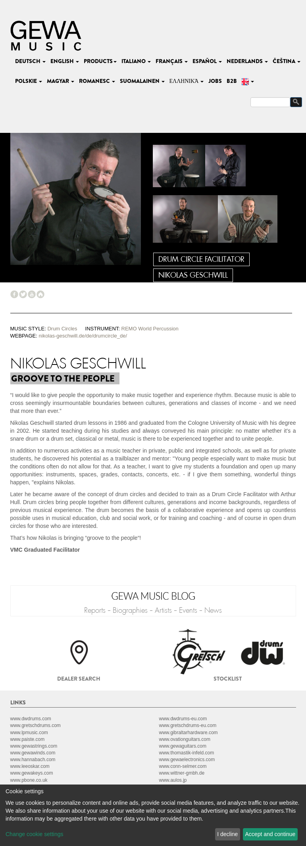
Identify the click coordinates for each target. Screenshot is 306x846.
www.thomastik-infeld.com (186, 753)
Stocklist (228, 679)
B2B (232, 81)
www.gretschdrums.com (35, 725)
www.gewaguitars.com (182, 746)
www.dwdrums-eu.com (183, 718)
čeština (286, 61)
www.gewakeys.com (31, 773)
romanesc (97, 81)
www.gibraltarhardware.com (188, 732)
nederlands (247, 61)
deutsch (30, 61)
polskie (28, 81)
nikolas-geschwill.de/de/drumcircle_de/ (83, 336)
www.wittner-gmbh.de (182, 773)
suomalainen (142, 81)
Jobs (215, 81)
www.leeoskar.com (30, 766)
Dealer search (78, 679)
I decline (227, 834)
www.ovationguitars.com (184, 739)
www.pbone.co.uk (29, 780)
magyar (60, 81)
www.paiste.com (27, 739)
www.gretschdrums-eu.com (188, 725)
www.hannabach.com (33, 759)
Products (100, 61)
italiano (136, 61)
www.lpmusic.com (29, 732)
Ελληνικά (186, 81)
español (207, 61)
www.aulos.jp (173, 780)
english (64, 61)
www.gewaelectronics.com (187, 759)
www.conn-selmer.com (183, 766)
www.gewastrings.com (34, 746)
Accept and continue (270, 834)
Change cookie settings (35, 834)
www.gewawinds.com (33, 753)
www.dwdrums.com (30, 718)
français (172, 61)
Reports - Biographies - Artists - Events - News (153, 610)
